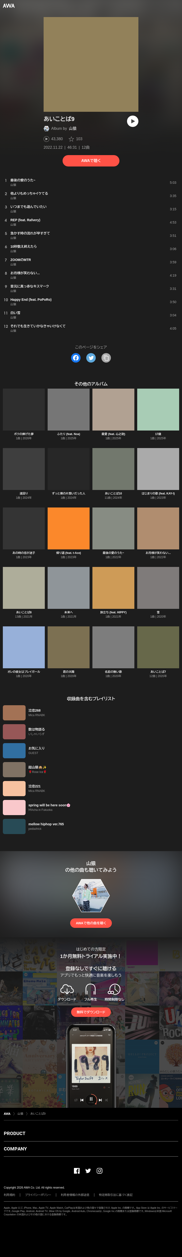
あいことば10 (113, 493)
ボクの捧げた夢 (24, 434)
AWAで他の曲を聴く (91, 923)
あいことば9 (38, 1113)
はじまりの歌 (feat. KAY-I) (158, 493)
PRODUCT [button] (14, 1133)
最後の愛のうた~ (113, 553)
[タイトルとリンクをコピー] (106, 358)
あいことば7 (158, 671)
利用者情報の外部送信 (75, 1195)
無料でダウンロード (91, 1012)
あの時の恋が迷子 (24, 553)
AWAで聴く (91, 161)
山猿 (73, 128)
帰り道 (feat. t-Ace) (68, 553)
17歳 (158, 434)
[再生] (132, 121)
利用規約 (9, 1195)
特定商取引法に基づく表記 (116, 1195)
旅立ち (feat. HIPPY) (113, 612)
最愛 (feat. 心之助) (113, 434)
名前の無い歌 (113, 671)
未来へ (68, 612)
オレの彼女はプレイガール (24, 671)
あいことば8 (24, 612)
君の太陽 (68, 671)
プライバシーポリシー (38, 1195)
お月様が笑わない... (158, 553)
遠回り (24, 493)
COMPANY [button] (15, 1149)
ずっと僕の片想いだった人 (68, 493)
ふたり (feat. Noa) (68, 434)
